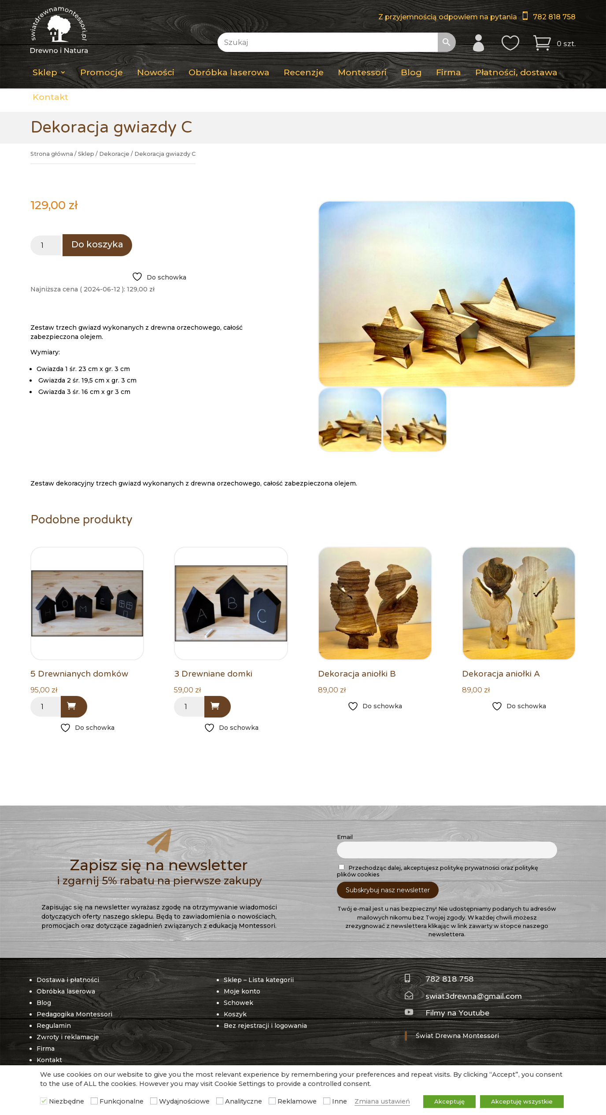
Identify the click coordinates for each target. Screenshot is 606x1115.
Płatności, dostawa (516, 72)
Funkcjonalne (122, 1101)
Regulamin (54, 1026)
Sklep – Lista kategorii (259, 980)
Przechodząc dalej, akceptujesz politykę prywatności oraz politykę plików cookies (438, 871)
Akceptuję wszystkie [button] (522, 1101)
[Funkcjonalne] (94, 1100)
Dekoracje (114, 154)
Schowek (238, 1003)
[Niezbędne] (43, 1100)
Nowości (155, 72)
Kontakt (50, 96)
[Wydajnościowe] (153, 1100)
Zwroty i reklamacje (68, 1037)
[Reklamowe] (272, 1100)
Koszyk (235, 1014)
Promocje (101, 72)
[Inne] (326, 1100)
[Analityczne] (219, 1100)
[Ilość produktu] (45, 245)
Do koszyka (97, 244)
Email (345, 837)
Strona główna (51, 154)
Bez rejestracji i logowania (265, 1026)
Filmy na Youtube (457, 1013)
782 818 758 (554, 17)
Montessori (362, 72)
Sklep (45, 72)
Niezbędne (66, 1101)
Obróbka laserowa (229, 72)
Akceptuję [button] (449, 1101)
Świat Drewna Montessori (457, 1036)
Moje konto (242, 991)
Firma (448, 72)
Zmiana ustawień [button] (382, 1101)
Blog (411, 72)
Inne (339, 1101)
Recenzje (304, 72)
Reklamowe (297, 1101)
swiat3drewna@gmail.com (473, 996)
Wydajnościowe (184, 1101)
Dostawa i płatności (68, 980)
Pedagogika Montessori (74, 1014)
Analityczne (243, 1101)
